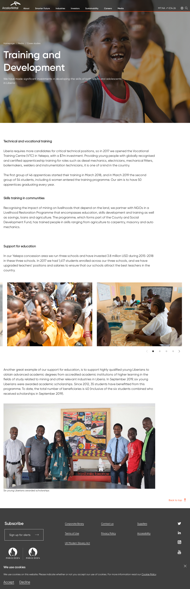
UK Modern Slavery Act (77, 543)
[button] (153, 351)
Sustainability (91, 8)
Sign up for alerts (24, 535)
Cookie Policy (149, 574)
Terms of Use (72, 533)
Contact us (107, 523)
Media (121, 8)
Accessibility (143, 533)
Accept (8, 582)
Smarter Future (42, 8)
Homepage (9, 43)
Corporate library (74, 523)
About (26, 8)
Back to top (178, 500)
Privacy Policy (108, 533)
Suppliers (142, 523)
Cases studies (33, 43)
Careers (108, 8)
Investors (75, 8)
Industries (60, 8)
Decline (24, 582)
